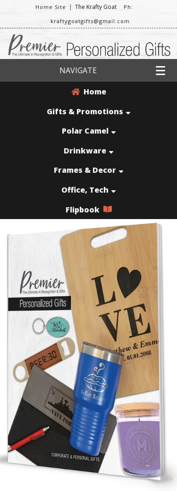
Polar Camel (89, 131)
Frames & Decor (88, 170)
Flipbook (89, 209)
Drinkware (88, 150)
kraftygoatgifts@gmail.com (90, 21)
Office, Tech (88, 190)
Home (88, 91)
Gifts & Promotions (88, 111)
